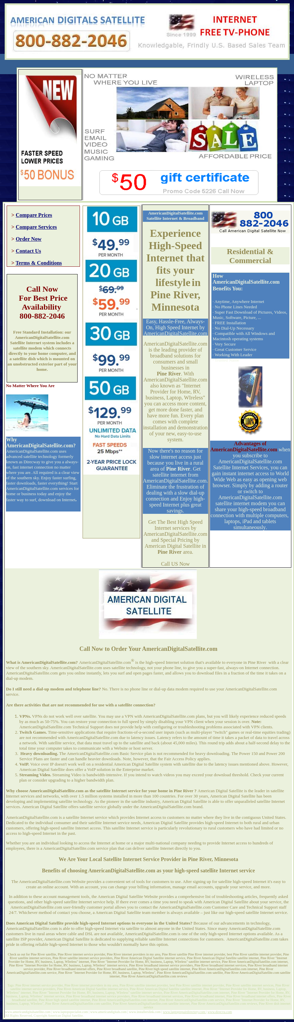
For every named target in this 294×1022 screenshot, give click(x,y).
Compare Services (36, 227)
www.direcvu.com (219, 1012)
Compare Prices (34, 215)
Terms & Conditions (39, 263)
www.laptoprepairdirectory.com (184, 1012)
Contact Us (28, 251)
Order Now (28, 239)
